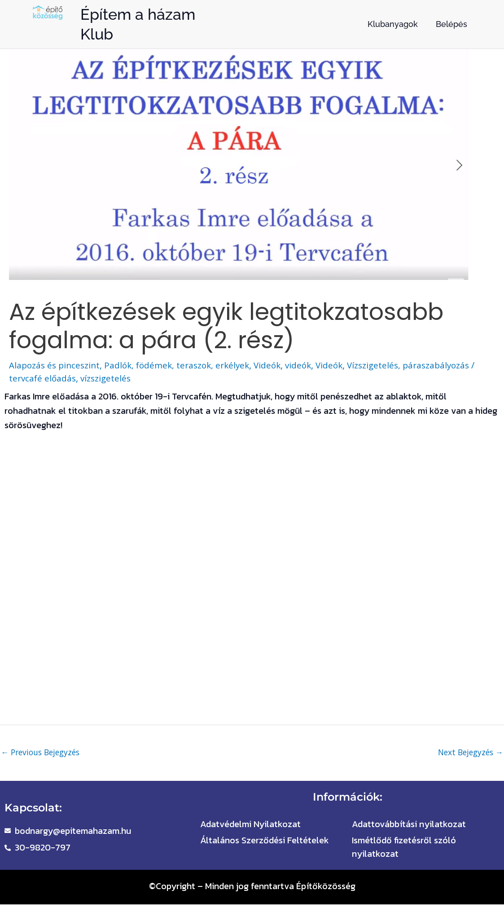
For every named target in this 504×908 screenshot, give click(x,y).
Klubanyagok (393, 24)
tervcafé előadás (48, 378)
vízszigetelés (114, 378)
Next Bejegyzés (468, 752)
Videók (279, 365)
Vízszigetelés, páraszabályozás (427, 365)
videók (311, 365)
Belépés (451, 24)
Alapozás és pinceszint (57, 365)
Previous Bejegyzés (43, 752)
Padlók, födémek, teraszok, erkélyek (185, 365)
